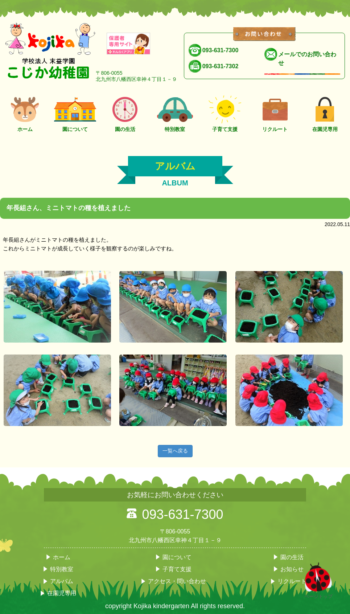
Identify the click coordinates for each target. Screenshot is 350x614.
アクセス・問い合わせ (177, 581)
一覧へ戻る (175, 451)
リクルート (275, 112)
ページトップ (318, 593)
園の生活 (125, 112)
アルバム (61, 581)
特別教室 (175, 112)
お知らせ (292, 569)
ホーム (25, 112)
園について (75, 112)
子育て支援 (225, 112)
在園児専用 (325, 112)
